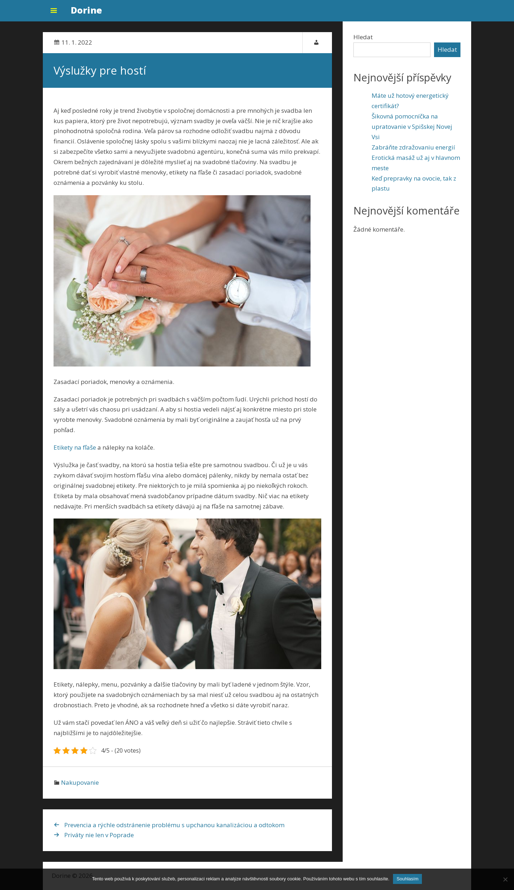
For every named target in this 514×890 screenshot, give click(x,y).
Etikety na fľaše (75, 447)
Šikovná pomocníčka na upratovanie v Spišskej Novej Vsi (412, 126)
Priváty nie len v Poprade (99, 835)
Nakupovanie (80, 782)
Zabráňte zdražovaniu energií (413, 147)
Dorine (86, 10)
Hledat (363, 37)
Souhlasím (407, 878)
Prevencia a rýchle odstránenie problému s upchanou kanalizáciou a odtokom (174, 825)
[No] (505, 879)
